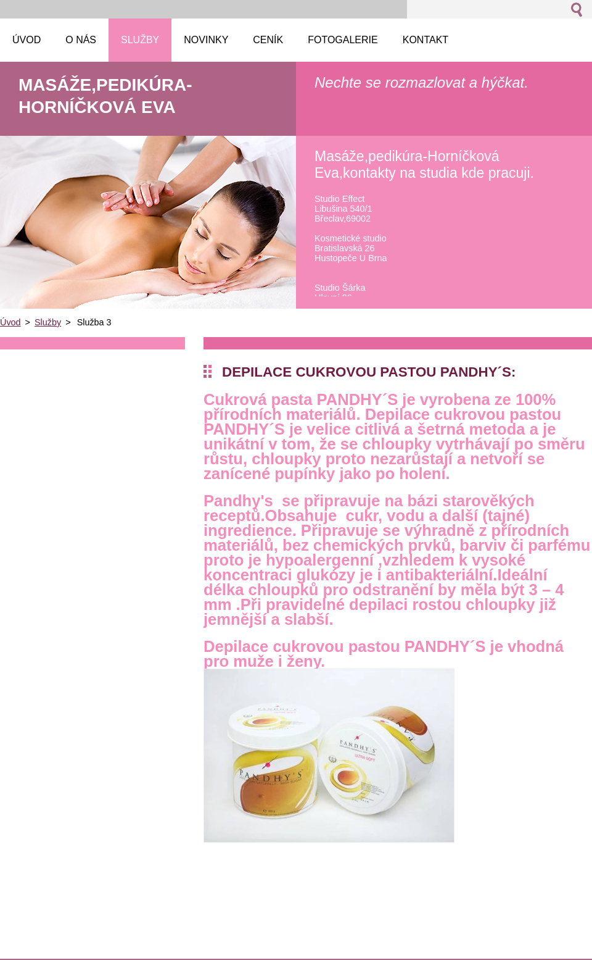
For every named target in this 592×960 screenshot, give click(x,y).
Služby (48, 322)
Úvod (10, 322)
